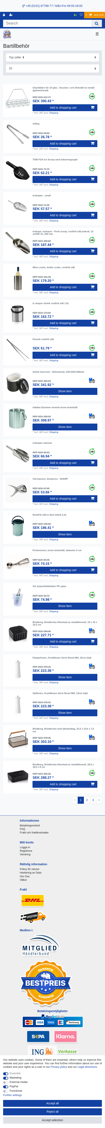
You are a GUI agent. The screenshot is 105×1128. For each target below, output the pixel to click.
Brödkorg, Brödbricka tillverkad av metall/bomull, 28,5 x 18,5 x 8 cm (63, 765)
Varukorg (25, 854)
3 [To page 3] (93, 800)
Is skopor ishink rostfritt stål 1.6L (51, 303)
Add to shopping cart (72, 107)
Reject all (53, 1111)
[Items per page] (52, 68)
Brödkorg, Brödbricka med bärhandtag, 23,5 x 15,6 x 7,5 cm (63, 729)
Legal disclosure (87, 1066)
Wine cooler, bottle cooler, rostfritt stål (54, 267)
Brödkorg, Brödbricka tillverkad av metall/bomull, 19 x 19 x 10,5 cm (65, 623)
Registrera (26, 850)
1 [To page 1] (81, 800)
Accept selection (52, 1120)
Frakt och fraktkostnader (34, 832)
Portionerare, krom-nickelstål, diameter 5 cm (57, 550)
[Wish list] (81, 15)
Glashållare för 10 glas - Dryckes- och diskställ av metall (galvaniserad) (63, 88)
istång (36, 123)
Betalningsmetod (30, 825)
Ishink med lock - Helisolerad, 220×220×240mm (58, 372)
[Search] (96, 23)
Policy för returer (30, 869)
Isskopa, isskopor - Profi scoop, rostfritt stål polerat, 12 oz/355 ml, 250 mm (63, 232)
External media (19, 1082)
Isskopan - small (42, 195)
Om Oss (25, 876)
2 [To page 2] (87, 800)
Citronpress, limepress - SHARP (50, 479)
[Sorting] (52, 57)
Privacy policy (59, 1066)
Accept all (52, 1103)
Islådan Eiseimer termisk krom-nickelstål (55, 407)
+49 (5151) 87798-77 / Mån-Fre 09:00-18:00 (52, 5)
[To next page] (99, 800)
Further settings (12, 1095)
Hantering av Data (30, 872)
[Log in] (4, 15)
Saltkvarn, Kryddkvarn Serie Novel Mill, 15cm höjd (60, 693)
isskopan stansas (42, 443)
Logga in (25, 847)
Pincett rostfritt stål (43, 339)
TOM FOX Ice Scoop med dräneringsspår (55, 159)
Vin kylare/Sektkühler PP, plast (49, 586)
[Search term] (47, 23)
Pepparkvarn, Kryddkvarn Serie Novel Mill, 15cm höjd (62, 657)
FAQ (22, 829)
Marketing (16, 1077)
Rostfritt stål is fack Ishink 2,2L (50, 515)
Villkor (23, 879)
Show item (65, 391)
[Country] (75, 15)
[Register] (11, 15)
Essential (15, 1073)
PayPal (14, 1086)
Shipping (53, 113)
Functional (16, 1090)
